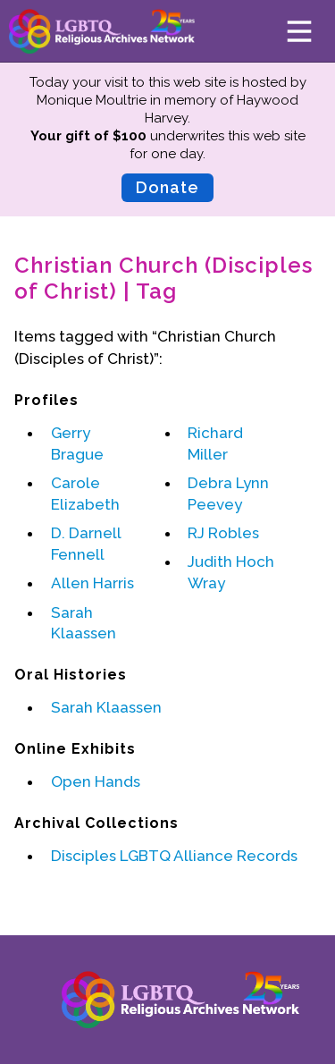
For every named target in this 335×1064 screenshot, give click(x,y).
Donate (167, 187)
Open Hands (95, 781)
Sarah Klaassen (106, 707)
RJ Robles (223, 533)
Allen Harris (92, 583)
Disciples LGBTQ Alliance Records (174, 856)
